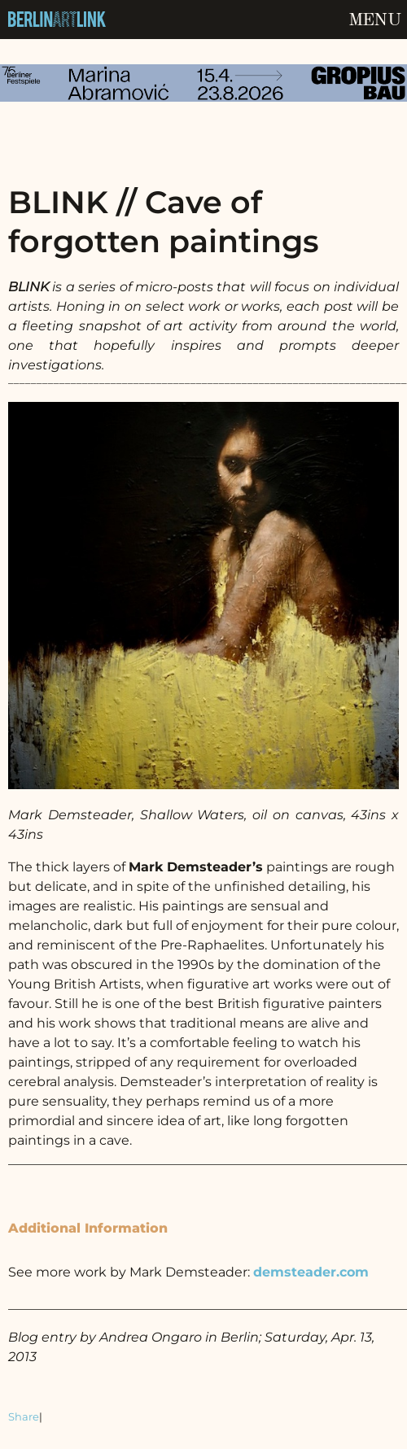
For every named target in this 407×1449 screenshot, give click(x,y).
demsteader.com (311, 1272)
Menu (374, 20)
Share (23, 1417)
